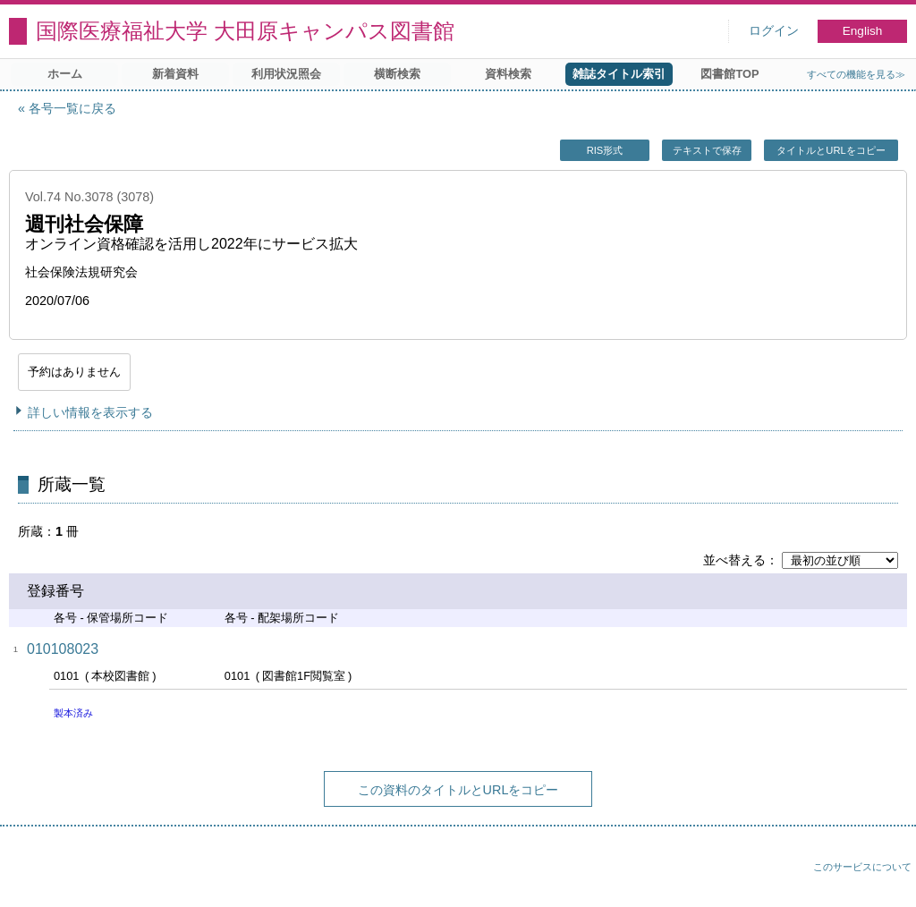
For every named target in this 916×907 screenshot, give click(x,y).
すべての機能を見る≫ (856, 74)
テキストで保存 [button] (707, 150)
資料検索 (508, 74)
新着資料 (175, 74)
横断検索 (397, 74)
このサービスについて (862, 866)
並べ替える (734, 560)
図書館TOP (729, 74)
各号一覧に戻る (72, 108)
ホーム (64, 74)
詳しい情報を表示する (90, 412)
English (863, 31)
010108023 (62, 649)
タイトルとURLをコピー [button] (830, 150)
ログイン (774, 31)
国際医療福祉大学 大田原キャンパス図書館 (245, 31)
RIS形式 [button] (605, 150)
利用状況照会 (286, 74)
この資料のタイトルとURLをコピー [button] (458, 790)
